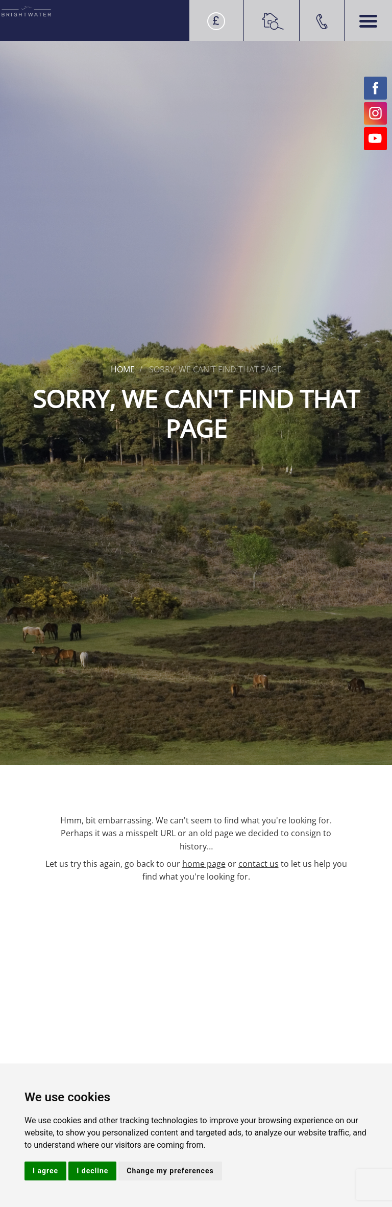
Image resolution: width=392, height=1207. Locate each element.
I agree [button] (45, 1171)
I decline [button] (92, 1171)
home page (204, 863)
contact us (258, 863)
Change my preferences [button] (170, 1171)
